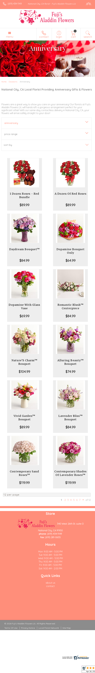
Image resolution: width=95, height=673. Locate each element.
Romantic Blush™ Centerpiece (71, 306)
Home (4, 81)
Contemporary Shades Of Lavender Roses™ (70, 473)
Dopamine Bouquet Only (71, 251)
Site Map (67, 628)
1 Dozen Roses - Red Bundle (24, 195)
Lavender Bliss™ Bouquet (70, 417)
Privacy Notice (28, 628)
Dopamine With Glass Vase (24, 306)
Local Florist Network (49, 628)
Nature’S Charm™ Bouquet (24, 362)
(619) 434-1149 (15, 3)
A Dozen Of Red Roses (70, 193)
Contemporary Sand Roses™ (24, 473)
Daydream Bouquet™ (24, 249)
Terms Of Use (10, 628)
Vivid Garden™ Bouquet (24, 417)
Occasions (13, 81)
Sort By (8, 144)
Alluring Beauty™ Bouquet (70, 362)
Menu (9, 36)
